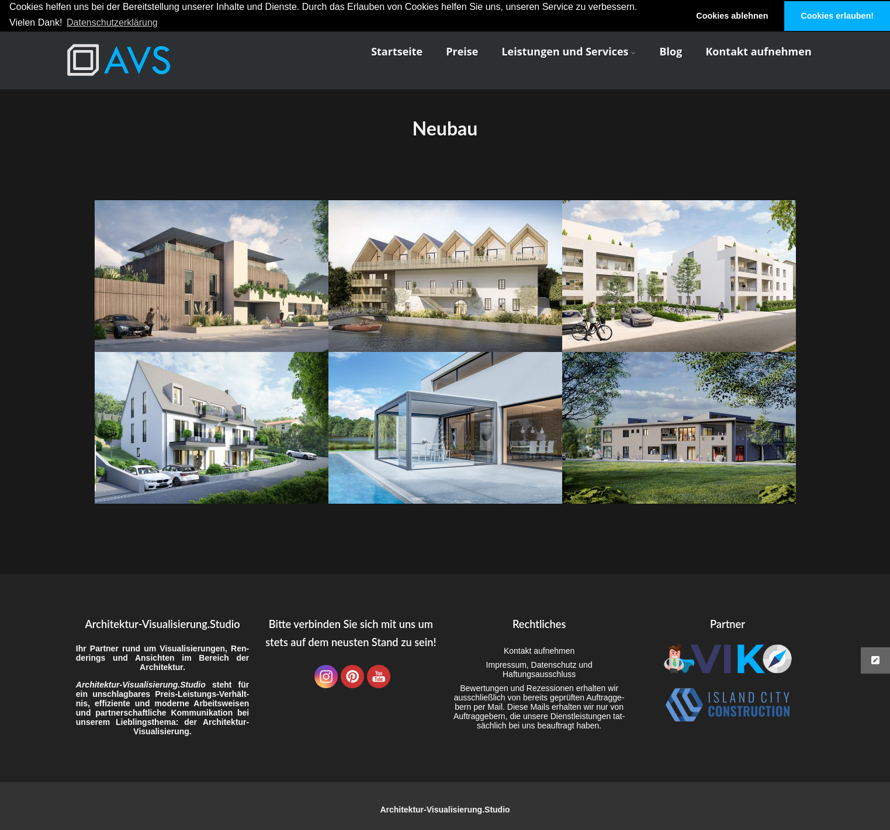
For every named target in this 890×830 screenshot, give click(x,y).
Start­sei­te (397, 51)
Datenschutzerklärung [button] (112, 22)
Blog (670, 51)
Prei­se (462, 51)
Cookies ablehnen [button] (732, 15)
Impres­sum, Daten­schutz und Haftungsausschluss (539, 669)
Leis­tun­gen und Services (568, 51)
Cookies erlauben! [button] (837, 15)
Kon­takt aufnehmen (758, 51)
